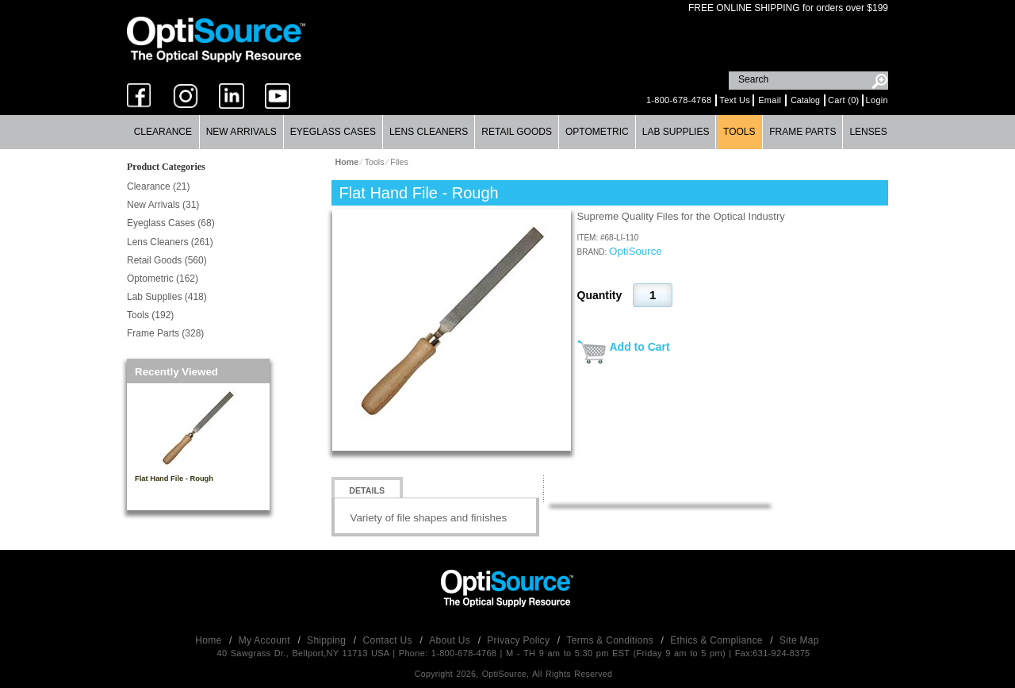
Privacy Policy (520, 640)
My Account (266, 640)
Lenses (868, 131)
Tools (739, 131)
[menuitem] (163, 132)
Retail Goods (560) (167, 260)
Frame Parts (802, 131)
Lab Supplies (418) (167, 296)
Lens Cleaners (428, 131)
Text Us (734, 100)
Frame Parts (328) (165, 333)
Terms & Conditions (612, 640)
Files (399, 162)
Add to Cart (640, 346)
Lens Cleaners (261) (170, 242)
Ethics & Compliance (717, 640)
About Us (451, 640)
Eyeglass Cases (333, 131)
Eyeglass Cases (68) (171, 223)
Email (769, 100)
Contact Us (389, 640)
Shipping (328, 640)
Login (877, 100)
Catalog (805, 100)
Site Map (799, 640)
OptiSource (635, 251)
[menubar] (507, 132)
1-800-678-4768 (678, 100)
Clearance (163, 131)
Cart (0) (844, 100)
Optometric (597, 131)
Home (209, 640)
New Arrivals (241, 131)
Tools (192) (150, 315)
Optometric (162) (162, 278)
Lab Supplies (676, 131)
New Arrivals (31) (163, 204)
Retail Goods (516, 131)
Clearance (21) (158, 186)
